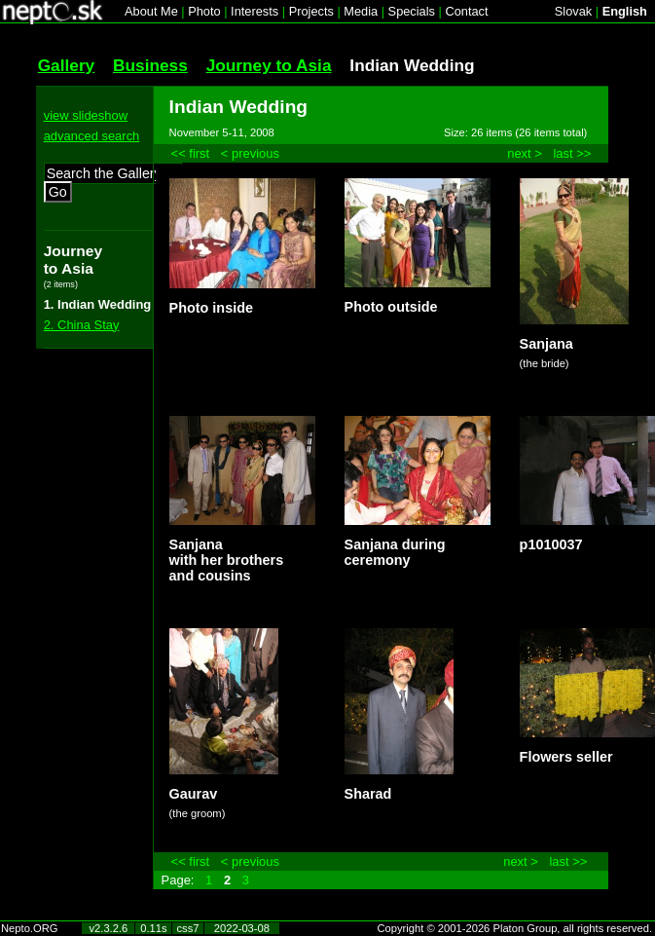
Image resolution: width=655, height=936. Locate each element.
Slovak (573, 11)
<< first (190, 153)
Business (150, 65)
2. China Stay (82, 325)
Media (361, 11)
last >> (572, 153)
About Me (151, 11)
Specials (411, 11)
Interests (254, 11)
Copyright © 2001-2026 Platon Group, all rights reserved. (515, 928)
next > (524, 153)
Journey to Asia (269, 65)
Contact (466, 11)
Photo (204, 11)
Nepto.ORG (29, 928)
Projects (311, 11)
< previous (250, 153)
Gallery (66, 65)
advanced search (92, 136)
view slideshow (85, 115)
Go (58, 192)
